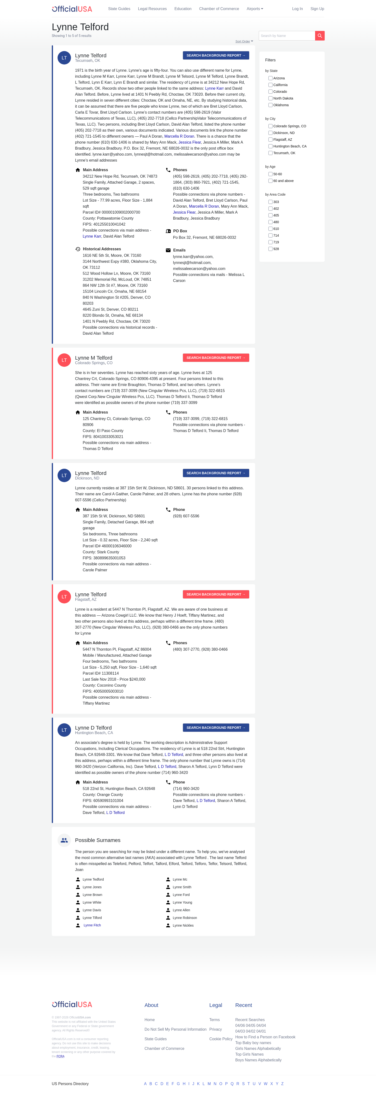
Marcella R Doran (179, 136)
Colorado (280, 91)
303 (276, 202)
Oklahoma (281, 105)
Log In (297, 9)
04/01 (261, 1031)
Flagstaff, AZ (282, 139)
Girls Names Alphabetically (258, 1048)
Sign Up (317, 9)
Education (183, 9)
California (280, 85)
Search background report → (216, 55)
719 (276, 242)
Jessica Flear (189, 142)
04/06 (240, 1025)
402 (276, 208)
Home (150, 1020)
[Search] (287, 36)
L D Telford (174, 755)
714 (276, 235)
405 (276, 215)
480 (276, 222)
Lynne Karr (214, 88)
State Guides (119, 9)
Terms (214, 1020)
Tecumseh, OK (284, 153)
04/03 (240, 1031)
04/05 (250, 1025)
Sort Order (242, 41)
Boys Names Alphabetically (258, 1060)
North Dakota (283, 98)
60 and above (283, 181)
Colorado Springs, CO (289, 126)
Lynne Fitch (88, 925)
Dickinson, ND (284, 133)
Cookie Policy (221, 1039)
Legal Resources (152, 9)
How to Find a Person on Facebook (265, 1037)
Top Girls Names (249, 1054)
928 (276, 249)
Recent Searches (250, 1020)
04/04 (261, 1025)
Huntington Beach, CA (290, 146)
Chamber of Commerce (219, 9)
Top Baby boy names (253, 1043)
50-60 (277, 174)
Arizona (279, 78)
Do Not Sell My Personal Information (176, 1029)
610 (276, 229)
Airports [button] (253, 9)
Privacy (215, 1029)
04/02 (250, 1031)
